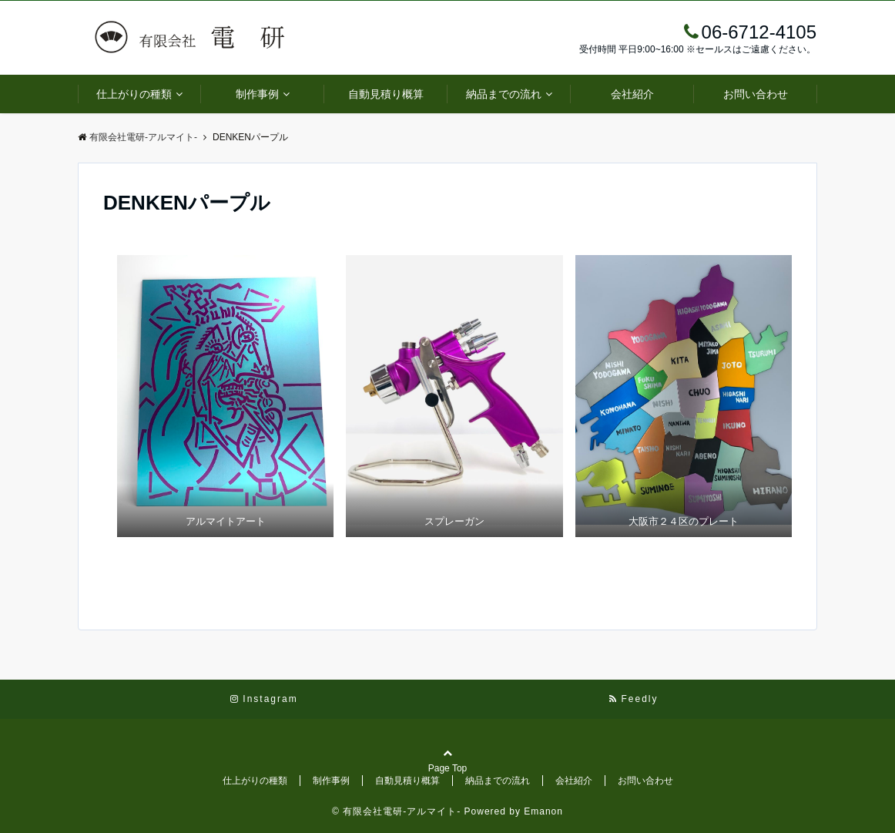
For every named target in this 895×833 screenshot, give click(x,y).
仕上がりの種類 (134, 94)
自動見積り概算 (386, 94)
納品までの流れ (503, 94)
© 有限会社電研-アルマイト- (396, 811)
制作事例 (257, 94)
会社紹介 (632, 94)
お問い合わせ (755, 94)
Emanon (543, 811)
